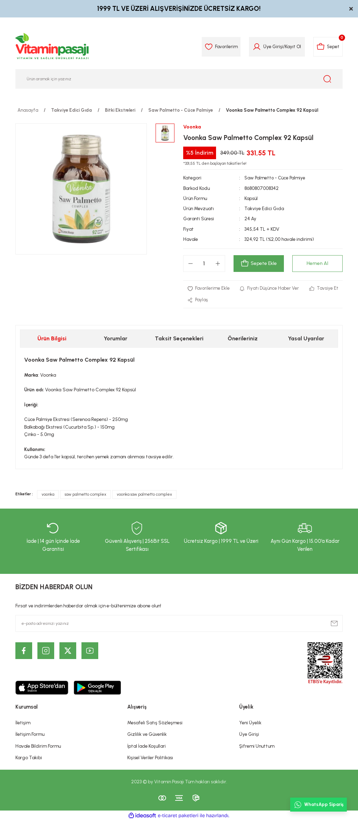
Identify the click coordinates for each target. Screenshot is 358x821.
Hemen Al (317, 263)
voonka (48, 494)
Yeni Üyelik (250, 723)
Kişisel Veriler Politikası (150, 758)
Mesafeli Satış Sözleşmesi (154, 723)
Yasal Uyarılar (306, 338)
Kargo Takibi (28, 758)
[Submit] (334, 623)
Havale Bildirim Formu (38, 746)
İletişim (22, 723)
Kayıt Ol (292, 46)
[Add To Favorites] (208, 288)
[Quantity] (204, 264)
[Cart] (327, 47)
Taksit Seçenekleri (179, 338)
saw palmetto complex (85, 494)
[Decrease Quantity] (191, 264)
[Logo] (52, 47)
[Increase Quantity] (218, 264)
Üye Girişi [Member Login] (272, 46)
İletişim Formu (29, 734)
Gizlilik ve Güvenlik (147, 734)
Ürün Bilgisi (51, 338)
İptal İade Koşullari (146, 746)
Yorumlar (115, 338)
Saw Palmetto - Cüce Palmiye (275, 177)
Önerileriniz (243, 338)
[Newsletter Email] (179, 623)
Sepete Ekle (258, 263)
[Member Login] (255, 47)
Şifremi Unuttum (256, 746)
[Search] (179, 79)
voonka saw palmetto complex (144, 494)
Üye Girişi (249, 734)
